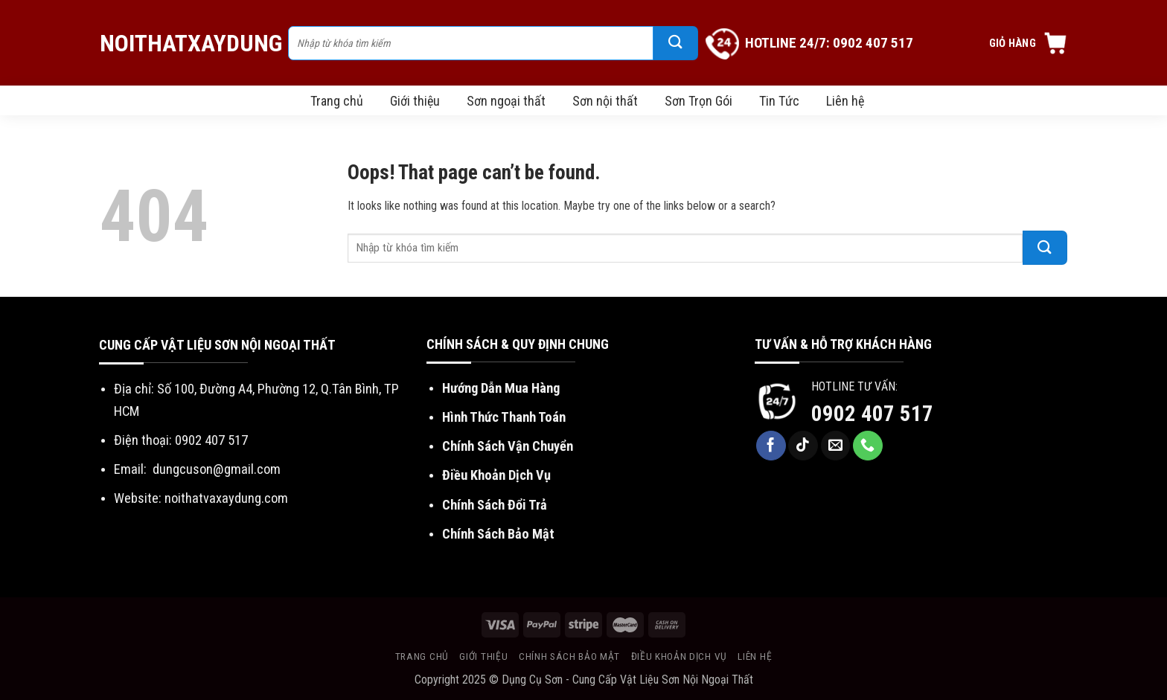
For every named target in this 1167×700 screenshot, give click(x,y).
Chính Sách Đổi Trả (494, 505)
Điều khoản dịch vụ (679, 656)
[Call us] (868, 445)
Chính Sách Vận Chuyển (507, 446)
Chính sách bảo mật (569, 656)
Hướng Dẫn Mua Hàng (501, 388)
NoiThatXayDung (186, 43)
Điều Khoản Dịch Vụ (496, 475)
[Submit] (675, 43)
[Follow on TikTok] (803, 445)
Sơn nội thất (605, 101)
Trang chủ (336, 101)
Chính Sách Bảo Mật (498, 534)
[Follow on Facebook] (771, 445)
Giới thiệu (415, 101)
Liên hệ (845, 101)
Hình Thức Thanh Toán (504, 417)
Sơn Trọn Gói (698, 101)
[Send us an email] (836, 445)
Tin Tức (779, 101)
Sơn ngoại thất (506, 101)
